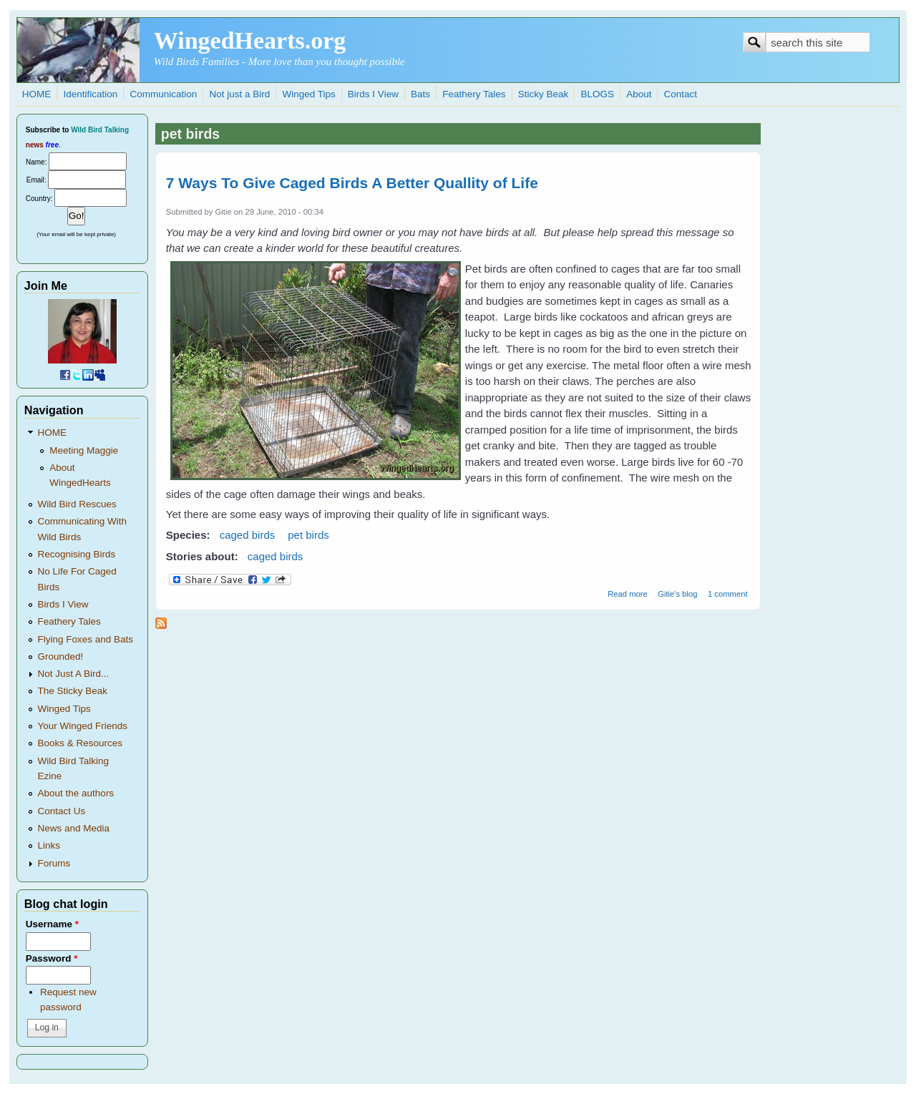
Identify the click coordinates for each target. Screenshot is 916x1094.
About (638, 94)
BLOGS (597, 94)
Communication (163, 94)
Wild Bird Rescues (77, 504)
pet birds (308, 535)
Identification (90, 94)
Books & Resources (80, 743)
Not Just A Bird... (73, 673)
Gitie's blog (677, 594)
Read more (628, 594)
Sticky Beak (543, 94)
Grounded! (61, 656)
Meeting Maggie (83, 450)
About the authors (76, 793)
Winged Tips (308, 94)
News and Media (74, 828)
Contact (681, 94)
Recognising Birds (77, 554)
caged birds (248, 535)
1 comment (728, 594)
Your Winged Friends (83, 726)
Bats (420, 94)
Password (52, 958)
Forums (54, 863)
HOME (37, 94)
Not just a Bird (239, 94)
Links (49, 845)
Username (52, 924)
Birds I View (373, 94)
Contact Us (62, 811)
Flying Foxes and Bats (86, 639)
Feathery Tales (473, 94)
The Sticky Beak (73, 690)
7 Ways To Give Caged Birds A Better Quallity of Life (352, 183)
